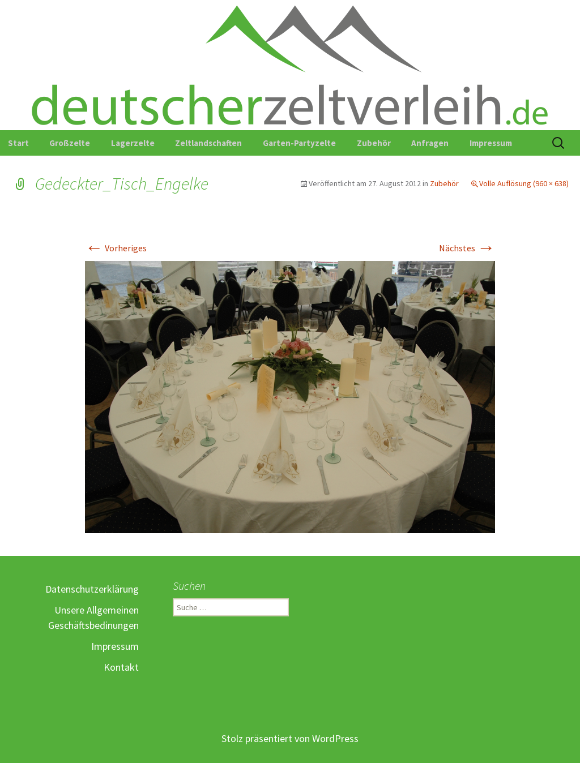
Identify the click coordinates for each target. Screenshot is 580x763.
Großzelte (69, 143)
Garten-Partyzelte (299, 143)
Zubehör (374, 143)
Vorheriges (116, 248)
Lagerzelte (133, 143)
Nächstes (467, 248)
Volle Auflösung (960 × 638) (524, 183)
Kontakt (121, 667)
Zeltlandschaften (208, 143)
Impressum (491, 143)
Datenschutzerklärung (92, 588)
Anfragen (430, 143)
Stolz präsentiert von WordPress (290, 738)
